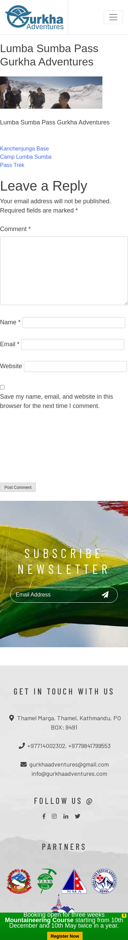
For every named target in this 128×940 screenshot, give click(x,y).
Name (10, 322)
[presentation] (28, 450)
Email (9, 344)
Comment (15, 229)
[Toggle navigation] (113, 17)
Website (11, 366)
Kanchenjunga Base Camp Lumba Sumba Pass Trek (26, 157)
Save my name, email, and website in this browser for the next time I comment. (56, 401)
